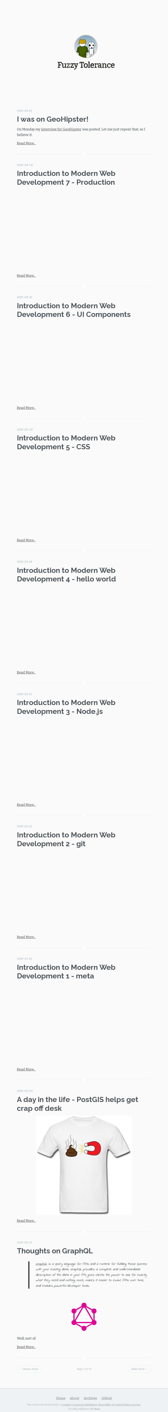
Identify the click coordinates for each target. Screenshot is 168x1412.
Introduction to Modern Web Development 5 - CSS (66, 442)
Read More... (26, 143)
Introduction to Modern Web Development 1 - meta (66, 971)
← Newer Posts (29, 1369)
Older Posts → (139, 1369)
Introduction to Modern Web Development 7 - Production (66, 177)
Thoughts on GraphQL (55, 1250)
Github (106, 1398)
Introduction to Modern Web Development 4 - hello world (66, 574)
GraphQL (41, 1264)
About (74, 1398)
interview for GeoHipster (61, 129)
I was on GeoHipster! (52, 119)
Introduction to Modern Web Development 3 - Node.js (66, 707)
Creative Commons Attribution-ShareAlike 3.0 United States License (101, 1404)
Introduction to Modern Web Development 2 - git (66, 839)
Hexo (97, 1408)
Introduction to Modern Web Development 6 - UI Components (74, 310)
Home (60, 1398)
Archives (90, 1398)
